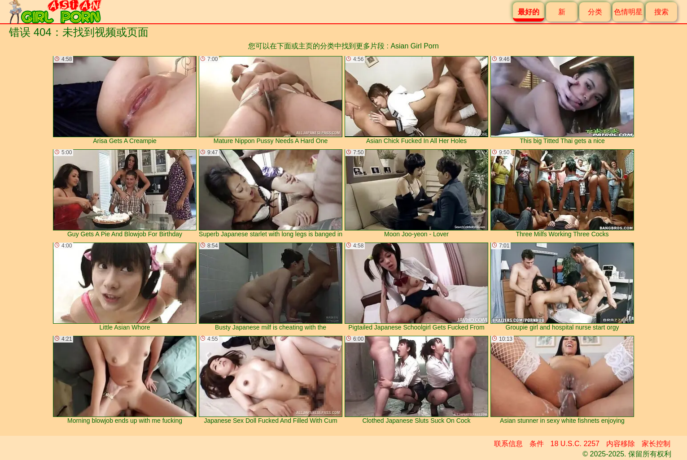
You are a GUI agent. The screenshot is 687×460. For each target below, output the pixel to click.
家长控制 (656, 443)
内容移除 (620, 443)
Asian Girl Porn (414, 46)
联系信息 (508, 443)
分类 (595, 12)
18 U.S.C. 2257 (575, 443)
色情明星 (628, 12)
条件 (536, 443)
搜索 (661, 12)
